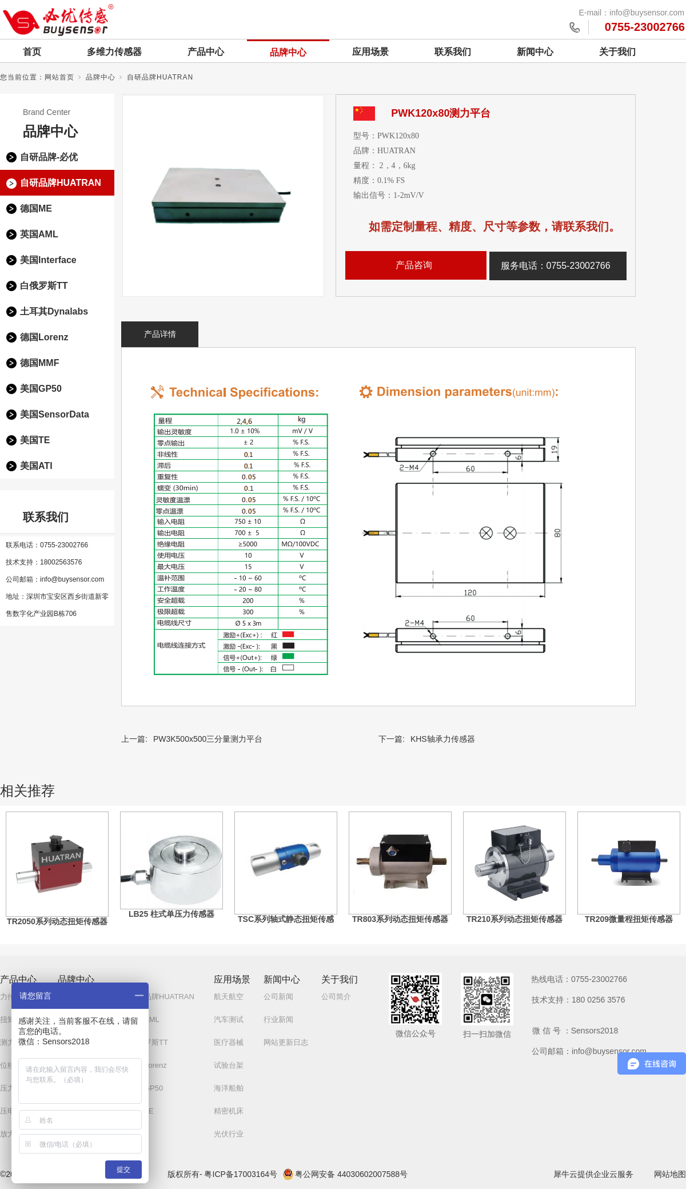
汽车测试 (229, 1019)
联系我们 (452, 52)
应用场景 (370, 52)
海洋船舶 (229, 1088)
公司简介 (336, 996)
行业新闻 (278, 1019)
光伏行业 (229, 1134)
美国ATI (36, 466)
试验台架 (229, 1065)
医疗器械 (229, 1042)
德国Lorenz (44, 337)
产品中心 (206, 52)
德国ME (36, 208)
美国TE (35, 440)
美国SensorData (54, 414)
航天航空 (229, 996)
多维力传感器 (114, 52)
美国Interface (48, 260)
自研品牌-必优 (49, 157)
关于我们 (617, 52)
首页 (32, 52)
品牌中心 (288, 52)
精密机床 (229, 1111)
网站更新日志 (286, 1042)
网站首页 (59, 77)
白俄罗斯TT (44, 286)
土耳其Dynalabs (54, 311)
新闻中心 (535, 52)
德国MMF (39, 363)
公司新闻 (278, 996)
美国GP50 (41, 388)
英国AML (39, 234)
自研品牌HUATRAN (160, 77)
